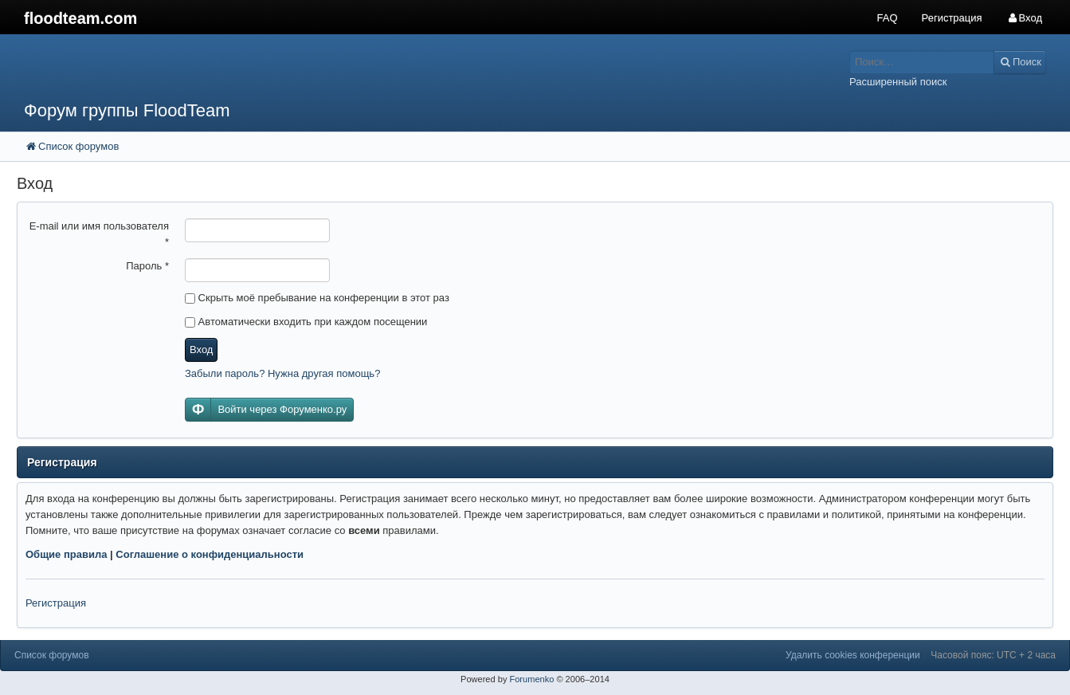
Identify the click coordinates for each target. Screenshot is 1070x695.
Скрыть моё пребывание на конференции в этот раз (317, 298)
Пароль (147, 266)
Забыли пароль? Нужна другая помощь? (282, 373)
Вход (201, 349)
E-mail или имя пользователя (99, 234)
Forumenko (531, 679)
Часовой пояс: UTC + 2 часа (993, 655)
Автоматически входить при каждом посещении (306, 322)
